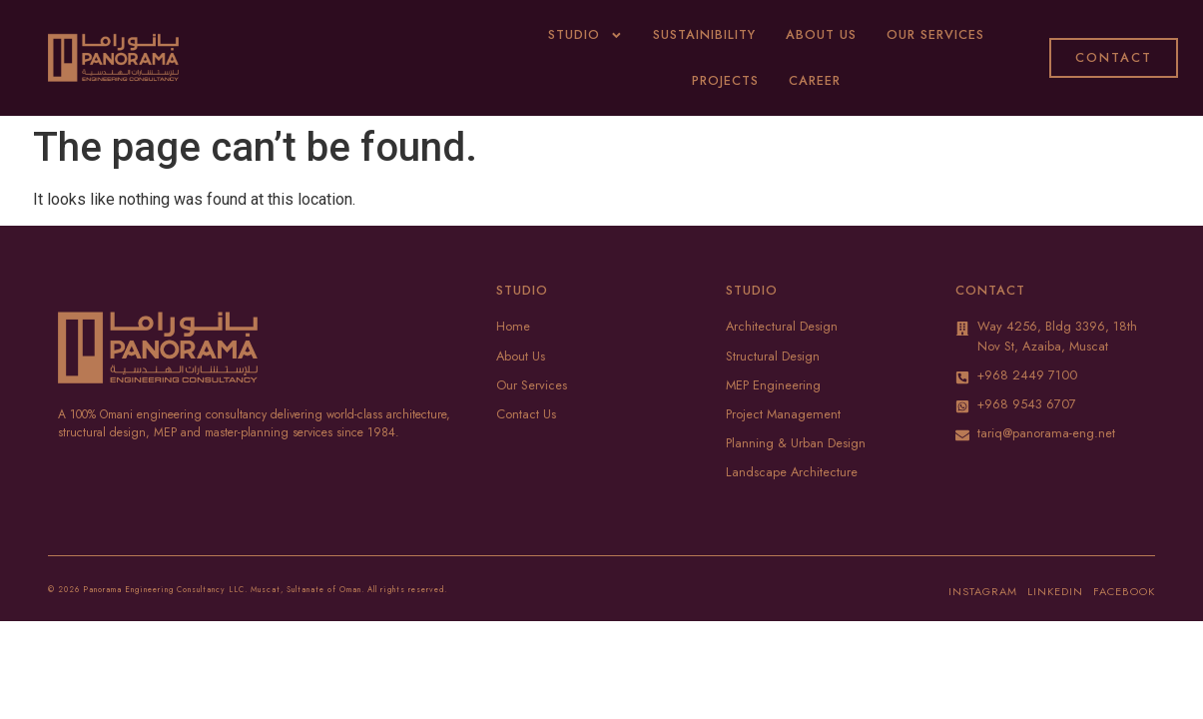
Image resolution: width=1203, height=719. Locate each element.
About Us (821, 34)
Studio (585, 35)
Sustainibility (704, 34)
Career (815, 80)
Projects (725, 80)
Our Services (935, 34)
